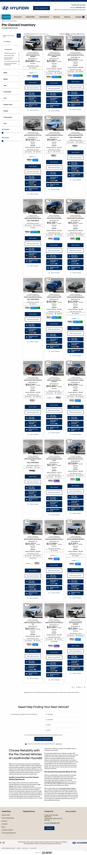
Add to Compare (34, 110)
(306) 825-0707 (80, 7)
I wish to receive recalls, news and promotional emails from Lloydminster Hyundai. (44, 735)
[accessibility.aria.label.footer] (47, 853)
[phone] (61, 725)
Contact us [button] (49, 828)
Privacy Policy (59, 743)
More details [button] (33, 82)
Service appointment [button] (41, 8)
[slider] (2, 133)
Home (3, 21)
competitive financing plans (53, 782)
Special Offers (30, 17)
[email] (61, 730)
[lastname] (61, 720)
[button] (6, 17)
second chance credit (68, 788)
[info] (26, 715)
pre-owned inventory (41, 34)
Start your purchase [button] (33, 88)
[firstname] (61, 714)
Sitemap (19, 848)
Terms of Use (25, 848)
